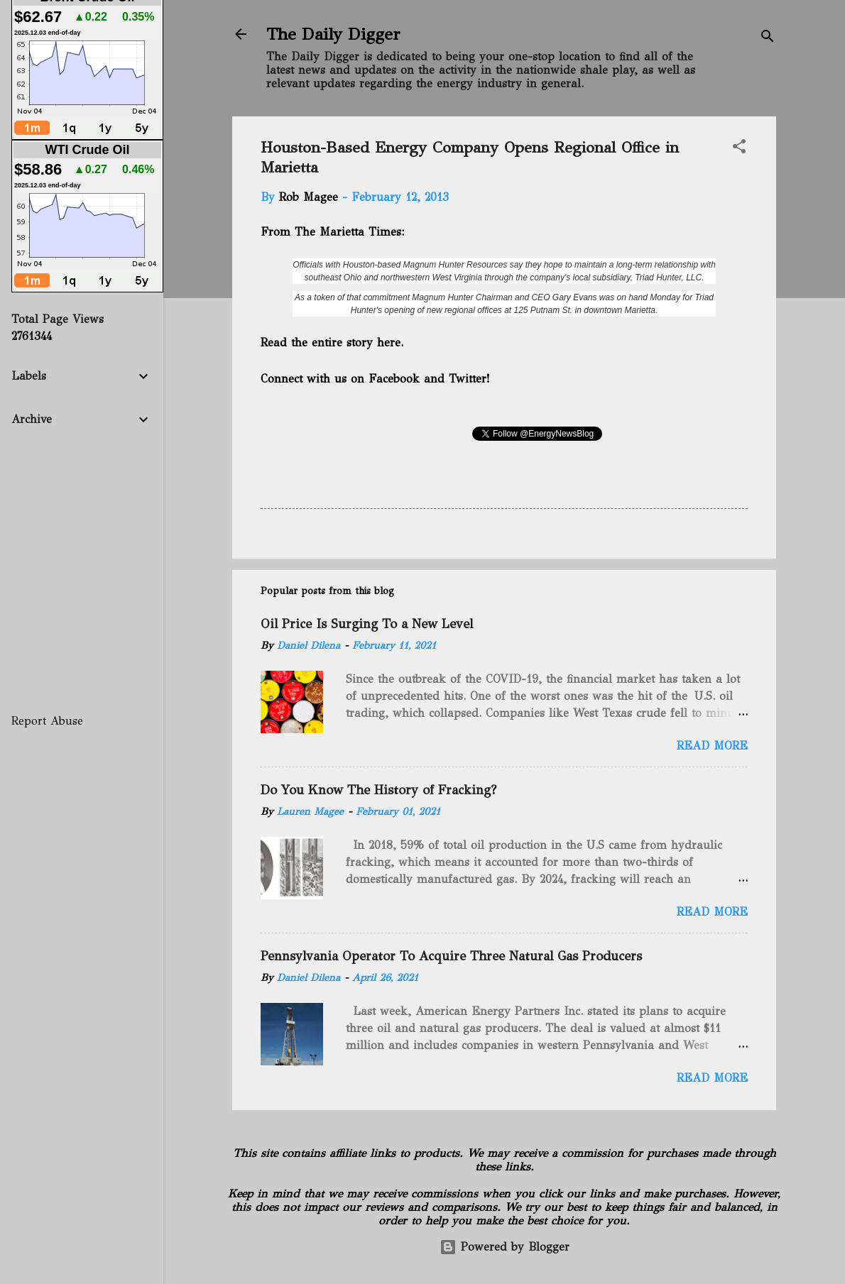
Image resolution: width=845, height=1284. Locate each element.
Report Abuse (47, 721)
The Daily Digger (333, 34)
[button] (739, 149)
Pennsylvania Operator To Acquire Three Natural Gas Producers (451, 956)
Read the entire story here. (333, 342)
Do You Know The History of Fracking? (378, 790)
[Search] (767, 38)
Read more (712, 745)
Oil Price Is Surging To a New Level (367, 624)
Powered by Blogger (504, 1246)
